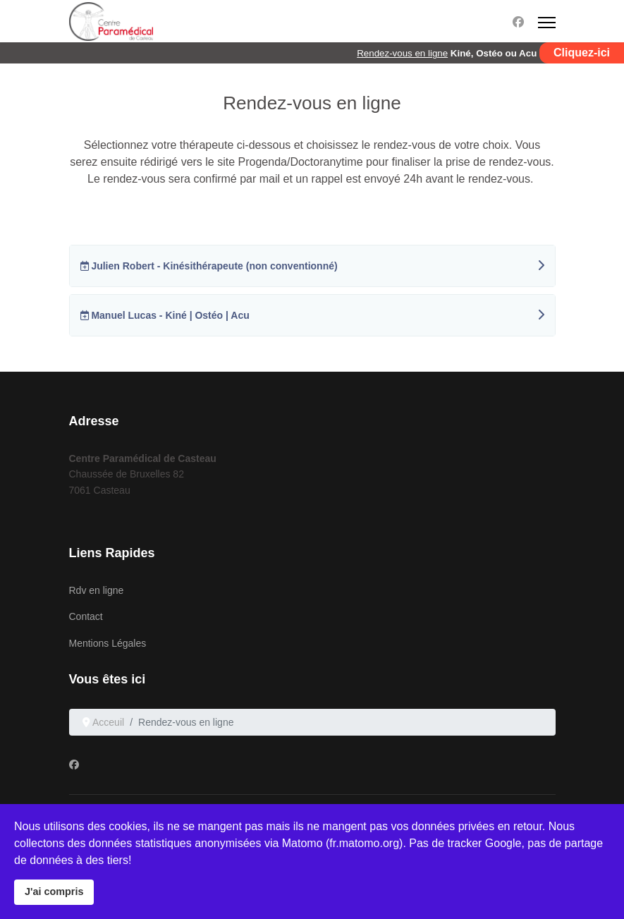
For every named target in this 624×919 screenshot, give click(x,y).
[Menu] (547, 22)
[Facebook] (518, 22)
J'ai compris (54, 891)
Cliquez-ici (581, 53)
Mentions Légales (108, 643)
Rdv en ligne (96, 590)
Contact (86, 616)
